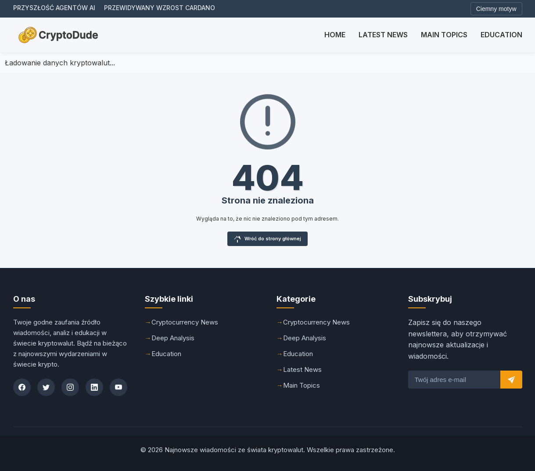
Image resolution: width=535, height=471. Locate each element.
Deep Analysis (172, 338)
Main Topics (444, 34)
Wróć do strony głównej (267, 239)
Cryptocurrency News (184, 322)
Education (501, 34)
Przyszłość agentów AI (54, 7)
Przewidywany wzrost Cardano (159, 7)
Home (334, 34)
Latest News (383, 34)
